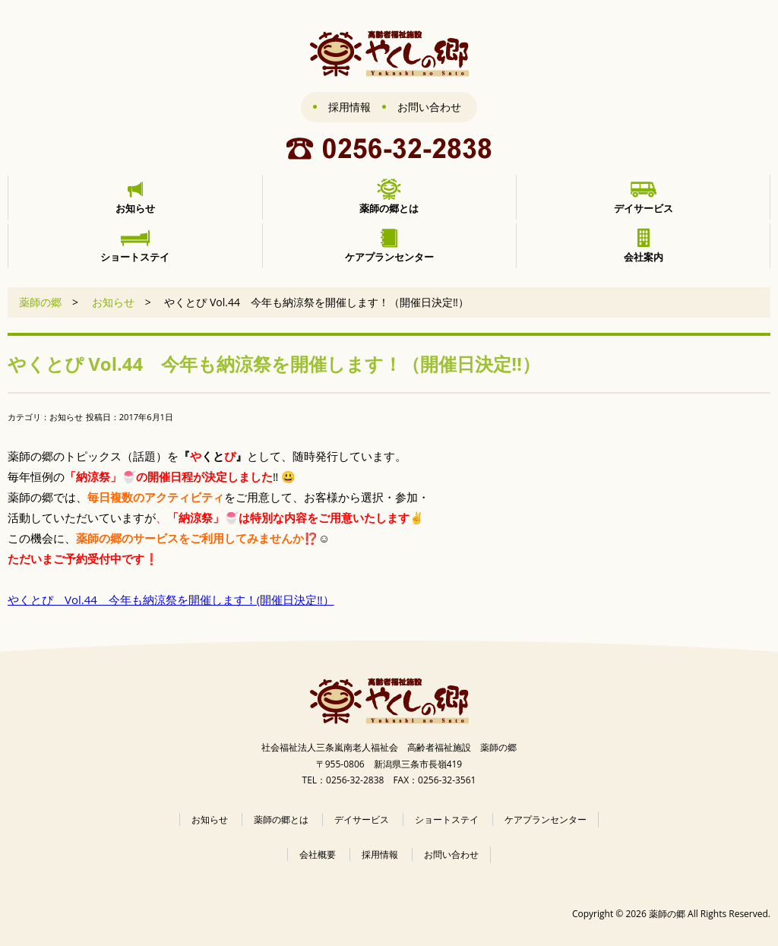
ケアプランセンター (545, 819)
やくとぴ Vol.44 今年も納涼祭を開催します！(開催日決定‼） (171, 599)
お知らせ (113, 302)
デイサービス (361, 819)
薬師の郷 (40, 302)
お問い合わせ (429, 107)
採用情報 (349, 107)
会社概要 (317, 854)
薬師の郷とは (281, 819)
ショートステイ (447, 819)
